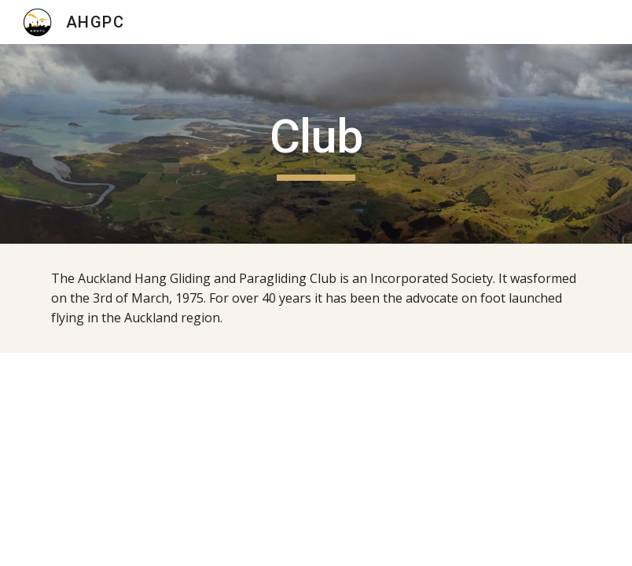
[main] (316, 144)
